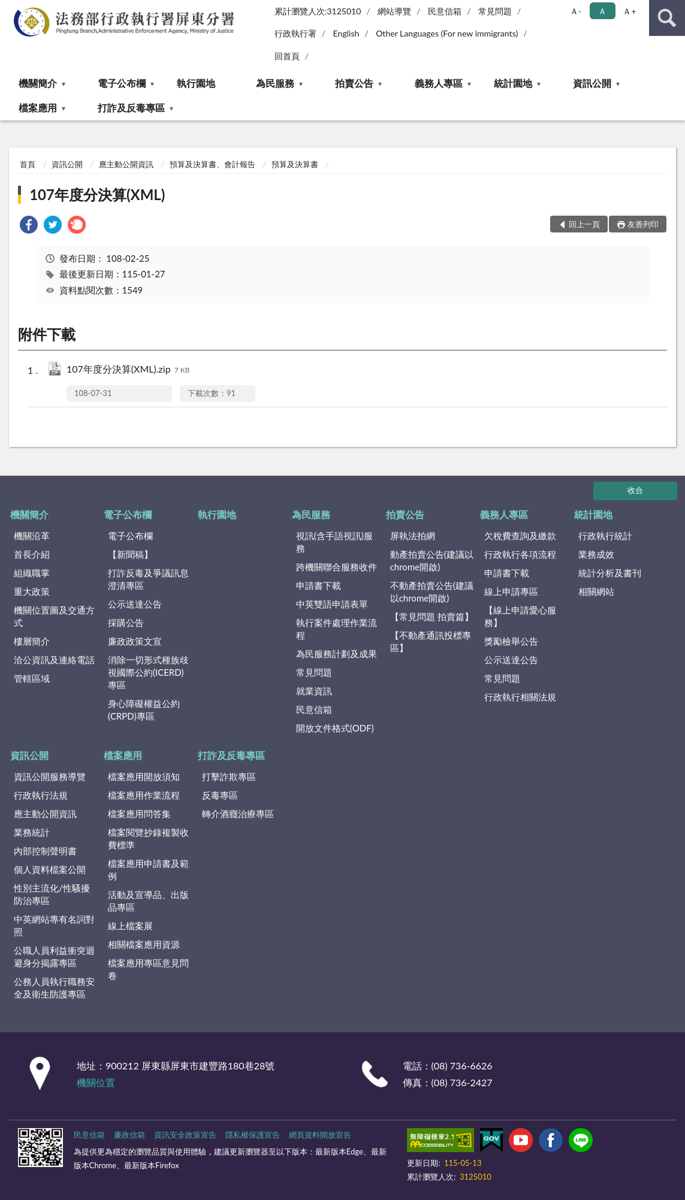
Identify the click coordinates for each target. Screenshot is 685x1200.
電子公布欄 (122, 83)
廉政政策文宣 (135, 641)
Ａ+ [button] (629, 11)
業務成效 (596, 554)
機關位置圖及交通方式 (54, 616)
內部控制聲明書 (45, 850)
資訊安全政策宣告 (185, 1134)
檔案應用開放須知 (144, 776)
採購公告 (126, 622)
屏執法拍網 (412, 535)
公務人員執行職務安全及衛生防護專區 (54, 987)
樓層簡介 (32, 641)
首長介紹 (32, 554)
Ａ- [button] (575, 11)
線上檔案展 (130, 925)
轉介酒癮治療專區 (238, 813)
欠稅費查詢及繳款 (520, 535)
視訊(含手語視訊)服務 (334, 542)
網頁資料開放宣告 (320, 1134)
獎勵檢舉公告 (511, 641)
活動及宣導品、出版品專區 (148, 900)
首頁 (27, 164)
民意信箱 (444, 11)
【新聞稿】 (130, 554)
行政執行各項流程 (520, 554)
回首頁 (287, 56)
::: (10, 9)
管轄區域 (32, 678)
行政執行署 (295, 33)
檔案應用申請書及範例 (148, 869)
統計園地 (513, 83)
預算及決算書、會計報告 (212, 164)
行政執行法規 (41, 795)
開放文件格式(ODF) (335, 728)
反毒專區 (220, 795)
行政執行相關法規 (520, 696)
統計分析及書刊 (609, 572)
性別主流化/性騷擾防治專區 (52, 894)
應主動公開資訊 (126, 164)
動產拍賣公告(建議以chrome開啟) (431, 560)
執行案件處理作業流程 (336, 628)
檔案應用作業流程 (144, 795)
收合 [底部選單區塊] (635, 490)
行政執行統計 (605, 535)
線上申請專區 (511, 591)
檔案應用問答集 (139, 813)
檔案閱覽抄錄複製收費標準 (148, 838)
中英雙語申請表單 (332, 604)
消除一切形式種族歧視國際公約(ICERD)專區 (148, 672)
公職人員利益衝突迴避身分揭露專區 (54, 956)
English (346, 33)
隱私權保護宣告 (252, 1134)
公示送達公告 (135, 604)
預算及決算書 (294, 164)
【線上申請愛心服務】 (520, 616)
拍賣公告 (354, 83)
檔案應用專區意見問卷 (148, 969)
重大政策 (32, 591)
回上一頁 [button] (584, 224)
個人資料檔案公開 (50, 869)
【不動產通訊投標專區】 (430, 641)
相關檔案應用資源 (144, 944)
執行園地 (196, 83)
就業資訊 (314, 690)
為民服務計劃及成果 (336, 653)
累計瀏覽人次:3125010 (317, 11)
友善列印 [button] (643, 224)
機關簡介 (38, 83)
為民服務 (275, 83)
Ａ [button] (602, 11)
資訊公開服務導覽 (50, 776)
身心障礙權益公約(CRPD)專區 (144, 709)
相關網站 (596, 591)
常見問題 (495, 11)
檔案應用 (38, 107)
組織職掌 (32, 572)
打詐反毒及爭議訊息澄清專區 (148, 579)
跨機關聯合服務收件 (336, 566)
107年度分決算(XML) (97, 194)
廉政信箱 (129, 1134)
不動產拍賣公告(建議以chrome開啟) (431, 591)
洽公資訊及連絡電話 (54, 659)
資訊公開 (592, 83)
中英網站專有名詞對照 (54, 925)
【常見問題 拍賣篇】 (431, 616)
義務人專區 (439, 83)
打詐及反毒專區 (131, 107)
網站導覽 (394, 11)
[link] (29, 226)
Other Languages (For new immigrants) (447, 33)
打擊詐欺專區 (229, 776)
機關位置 (96, 1082)
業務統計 (32, 832)
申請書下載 (318, 585)
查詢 (667, 18)
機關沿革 (32, 535)
